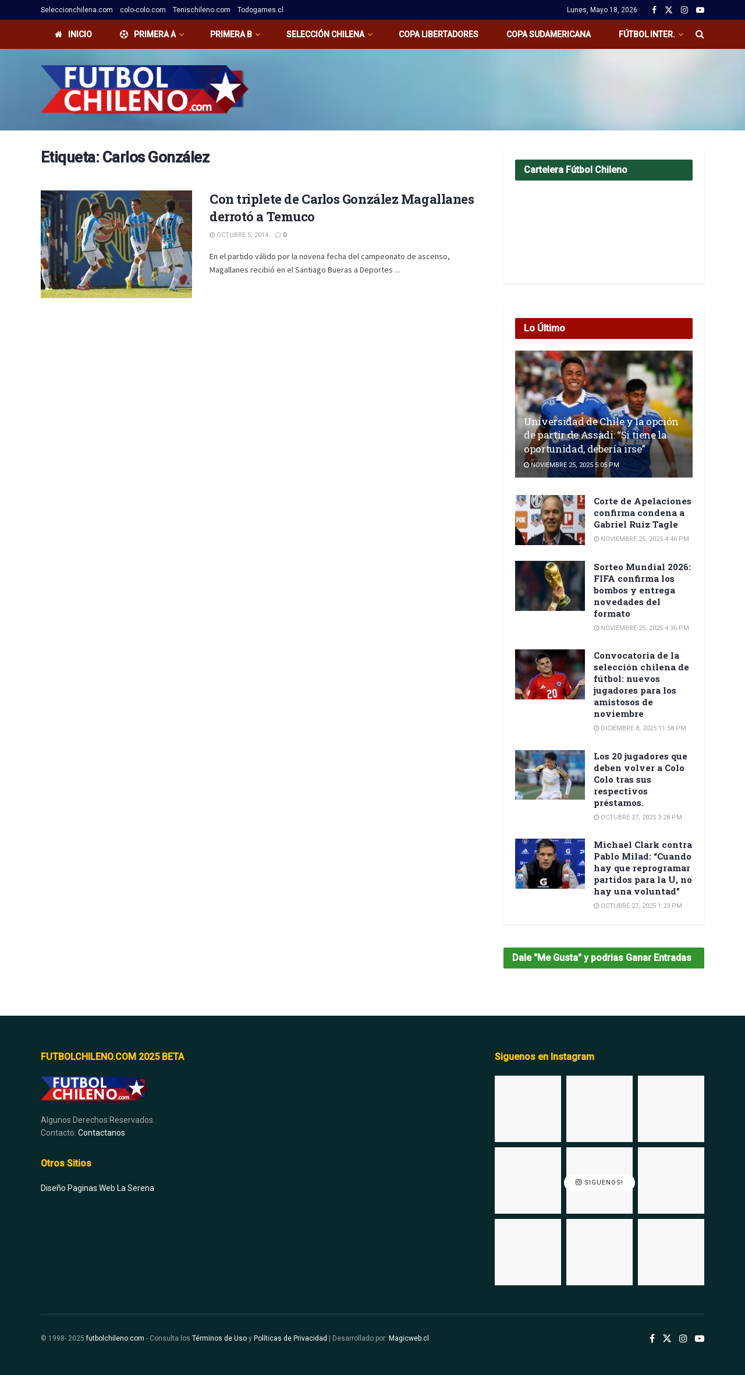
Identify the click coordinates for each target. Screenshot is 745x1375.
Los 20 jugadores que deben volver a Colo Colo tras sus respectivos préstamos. (640, 779)
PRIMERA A (148, 34)
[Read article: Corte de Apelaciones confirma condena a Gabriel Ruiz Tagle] (550, 520)
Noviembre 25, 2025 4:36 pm (641, 628)
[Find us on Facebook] (652, 1339)
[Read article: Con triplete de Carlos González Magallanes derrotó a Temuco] (116, 244)
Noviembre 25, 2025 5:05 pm (571, 465)
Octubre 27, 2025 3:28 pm (638, 817)
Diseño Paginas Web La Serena (97, 1188)
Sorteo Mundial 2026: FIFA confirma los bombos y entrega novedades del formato (642, 590)
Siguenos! (599, 1183)
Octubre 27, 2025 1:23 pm (638, 906)
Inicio (73, 34)
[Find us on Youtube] (699, 1339)
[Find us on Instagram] (683, 1339)
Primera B (231, 34)
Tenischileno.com (201, 10)
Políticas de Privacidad (290, 1338)
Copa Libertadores (438, 34)
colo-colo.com (143, 10)
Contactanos (101, 1132)
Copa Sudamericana (548, 34)
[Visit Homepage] (145, 89)
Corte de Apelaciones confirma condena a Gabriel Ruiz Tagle (642, 512)
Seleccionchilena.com (77, 10)
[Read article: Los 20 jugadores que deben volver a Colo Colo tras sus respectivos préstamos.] (550, 775)
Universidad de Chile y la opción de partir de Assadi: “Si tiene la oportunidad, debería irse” (601, 435)
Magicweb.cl (409, 1338)
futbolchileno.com (115, 1338)
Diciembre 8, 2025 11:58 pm (640, 728)
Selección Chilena (325, 34)
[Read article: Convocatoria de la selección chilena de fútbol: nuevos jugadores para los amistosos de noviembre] (550, 674)
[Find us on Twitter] (667, 1339)
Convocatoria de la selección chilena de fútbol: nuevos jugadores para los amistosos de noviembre (641, 684)
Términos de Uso (219, 1338)
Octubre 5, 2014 (239, 235)
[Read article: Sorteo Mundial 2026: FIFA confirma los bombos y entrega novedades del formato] (550, 586)
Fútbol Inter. (647, 34)
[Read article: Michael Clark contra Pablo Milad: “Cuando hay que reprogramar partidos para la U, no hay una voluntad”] (550, 864)
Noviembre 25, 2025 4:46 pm (641, 539)
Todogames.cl (260, 10)
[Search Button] (700, 34)
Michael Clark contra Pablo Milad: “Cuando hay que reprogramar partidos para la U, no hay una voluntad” (643, 868)
